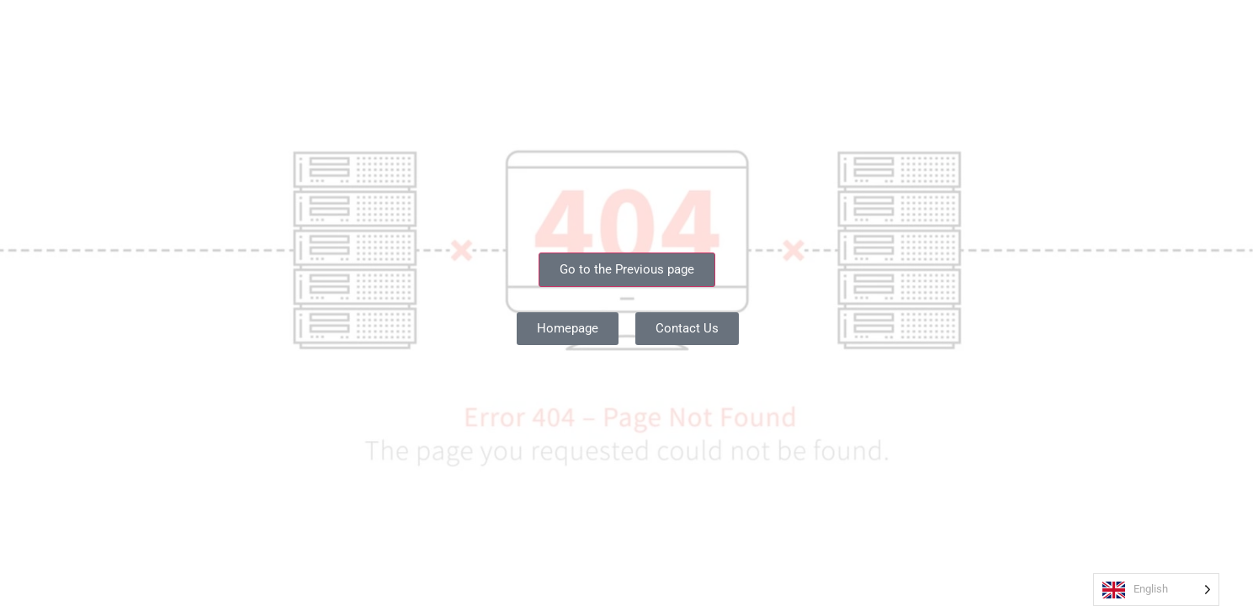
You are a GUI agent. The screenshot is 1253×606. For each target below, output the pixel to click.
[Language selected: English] (1152, 589)
